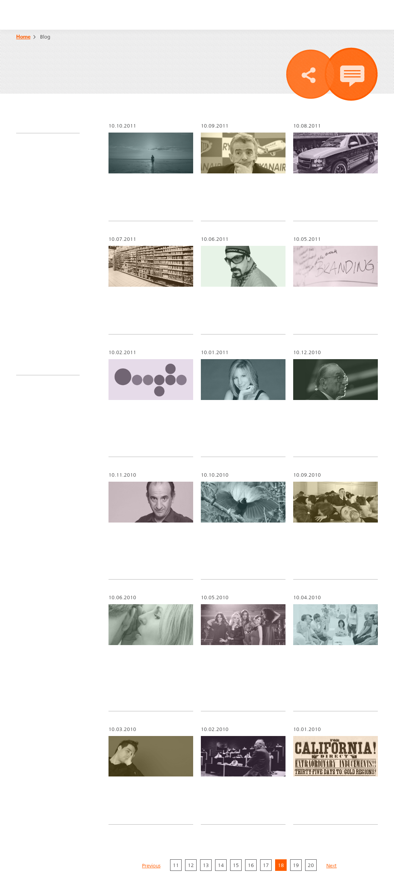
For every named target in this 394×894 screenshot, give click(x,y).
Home (23, 37)
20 (311, 796)
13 (206, 796)
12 (191, 796)
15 (236, 796)
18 (281, 796)
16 (251, 796)
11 (176, 796)
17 (266, 796)
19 (296, 796)
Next (331, 797)
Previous (151, 797)
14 (221, 796)
